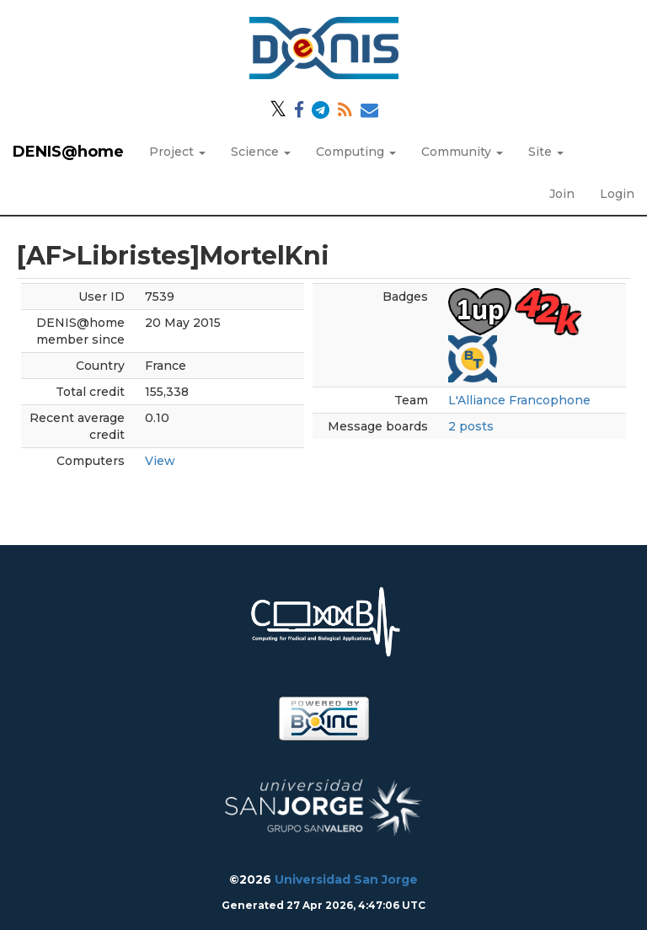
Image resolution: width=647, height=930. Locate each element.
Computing (356, 151)
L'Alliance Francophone (519, 400)
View (160, 460)
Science (261, 151)
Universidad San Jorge (346, 879)
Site (546, 151)
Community (462, 151)
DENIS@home (68, 151)
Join (562, 193)
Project (177, 151)
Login (617, 193)
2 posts (471, 426)
